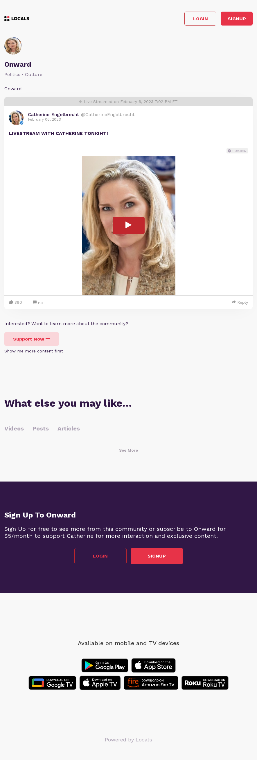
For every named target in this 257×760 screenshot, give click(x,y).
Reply (240, 302)
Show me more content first (33, 351)
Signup (237, 18)
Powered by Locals (128, 740)
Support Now (31, 339)
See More (128, 450)
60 (38, 303)
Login (200, 18)
